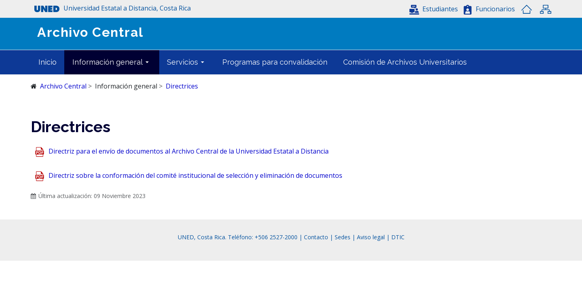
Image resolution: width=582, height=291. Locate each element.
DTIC (398, 237)
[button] (433, 8)
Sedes (343, 237)
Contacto (317, 237)
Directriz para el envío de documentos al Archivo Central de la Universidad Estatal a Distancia (188, 151)
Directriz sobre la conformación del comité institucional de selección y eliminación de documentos (195, 175)
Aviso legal (371, 237)
